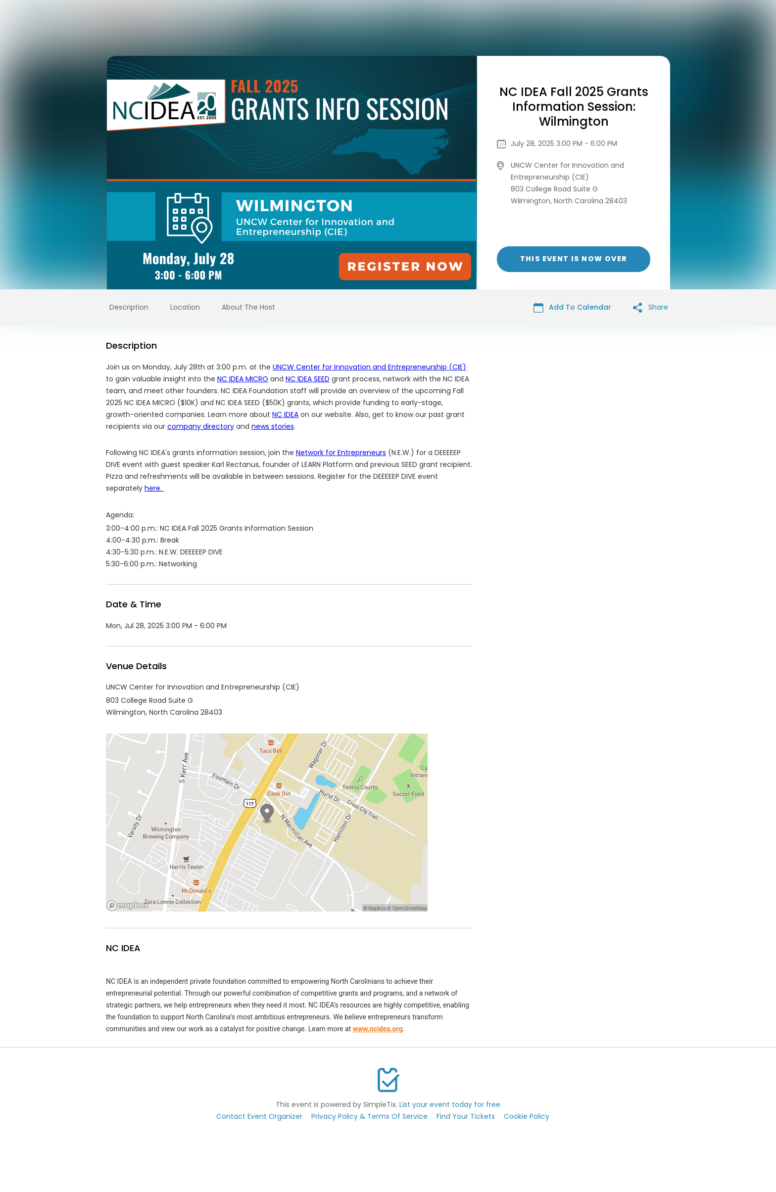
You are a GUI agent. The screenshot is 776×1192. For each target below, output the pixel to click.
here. (154, 488)
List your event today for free (449, 1104)
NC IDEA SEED (308, 379)
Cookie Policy (526, 1116)
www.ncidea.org (378, 1029)
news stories (272, 426)
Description (128, 307)
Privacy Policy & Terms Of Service (369, 1116)
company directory (200, 426)
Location (185, 307)
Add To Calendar (572, 307)
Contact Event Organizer (259, 1116)
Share (650, 307)
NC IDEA (285, 414)
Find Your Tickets (465, 1116)
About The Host (248, 307)
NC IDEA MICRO (242, 379)
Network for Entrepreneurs (341, 453)
